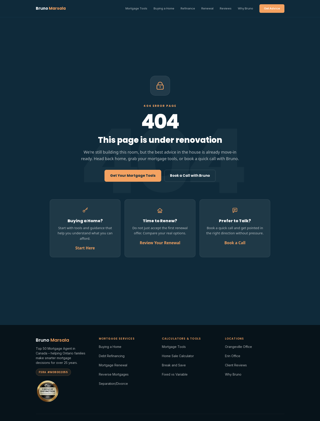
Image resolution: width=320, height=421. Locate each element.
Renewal (207, 8)
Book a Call (234, 242)
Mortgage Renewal (113, 365)
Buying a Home (164, 8)
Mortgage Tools (136, 8)
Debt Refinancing (112, 356)
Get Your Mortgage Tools (133, 175)
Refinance (188, 8)
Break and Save (174, 365)
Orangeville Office (238, 347)
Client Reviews (236, 365)
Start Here (85, 248)
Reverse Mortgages (114, 374)
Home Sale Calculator (178, 356)
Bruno (51, 8)
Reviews (225, 8)
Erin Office (232, 356)
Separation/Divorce (113, 383)
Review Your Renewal (160, 242)
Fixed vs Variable (175, 374)
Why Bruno (245, 8)
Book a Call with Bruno (190, 175)
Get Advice (272, 8)
